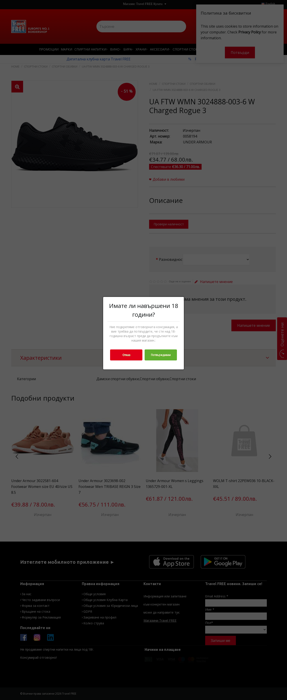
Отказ (126, 355)
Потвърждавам (161, 355)
